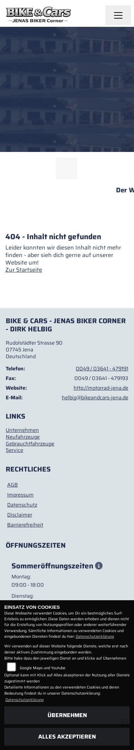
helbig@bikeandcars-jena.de (95, 397)
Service (14, 450)
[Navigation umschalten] (118, 15)
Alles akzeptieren (67, 736)
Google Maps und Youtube (42, 668)
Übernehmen (67, 715)
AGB (12, 485)
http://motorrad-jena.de (101, 388)
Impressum (20, 495)
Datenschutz (22, 505)
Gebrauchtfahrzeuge (30, 444)
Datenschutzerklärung (95, 636)
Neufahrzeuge (23, 437)
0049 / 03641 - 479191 (102, 368)
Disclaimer (19, 515)
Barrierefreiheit (25, 525)
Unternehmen (22, 430)
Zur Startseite (23, 269)
